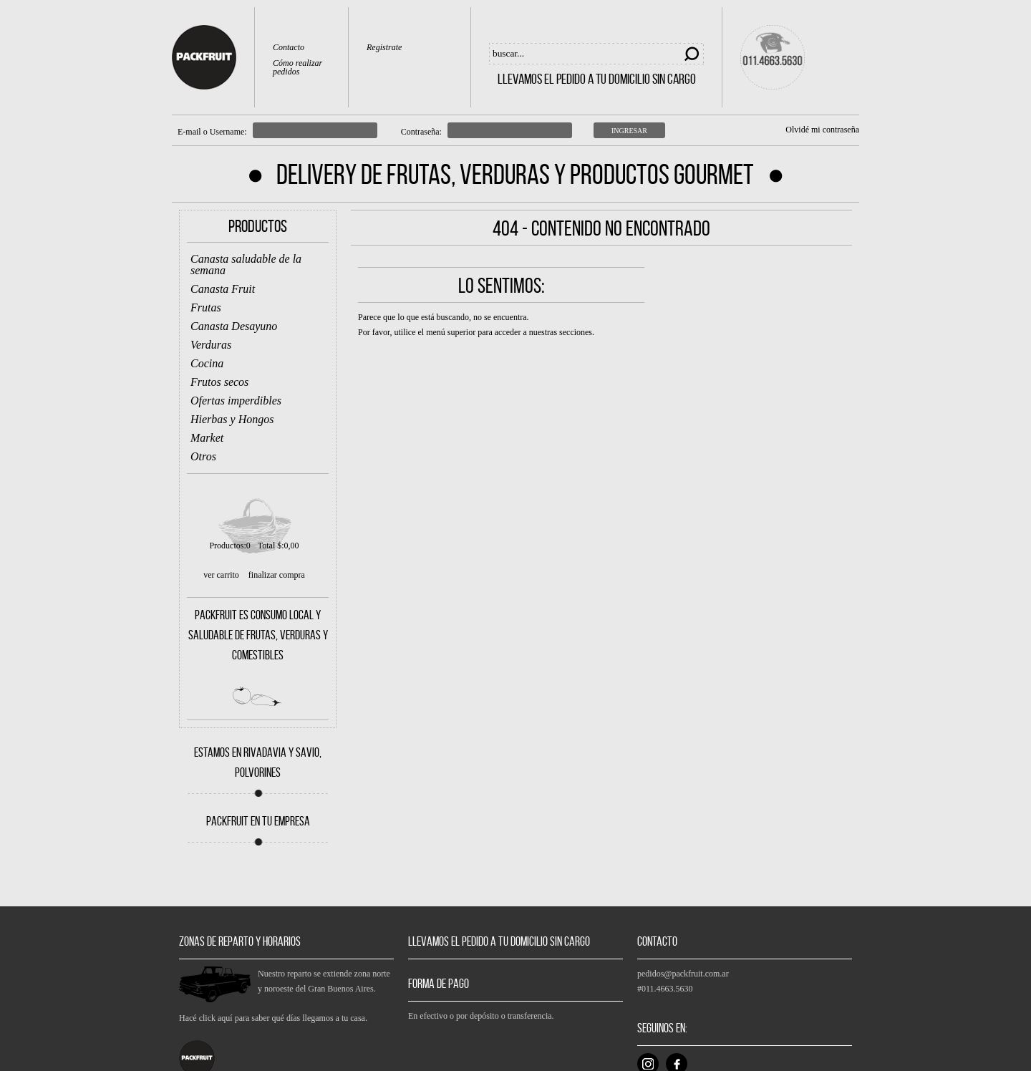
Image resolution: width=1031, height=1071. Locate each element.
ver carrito (221, 575)
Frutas (205, 307)
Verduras (210, 345)
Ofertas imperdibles (235, 400)
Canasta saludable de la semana (245, 264)
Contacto (288, 47)
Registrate (384, 47)
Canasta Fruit (222, 289)
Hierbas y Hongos (232, 419)
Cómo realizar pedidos (297, 68)
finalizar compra (276, 575)
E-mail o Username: (212, 132)
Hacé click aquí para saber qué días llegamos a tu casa (272, 1018)
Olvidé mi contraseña (822, 130)
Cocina (206, 363)
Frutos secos (219, 382)
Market (206, 438)
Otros (203, 456)
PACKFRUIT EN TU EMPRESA (258, 821)
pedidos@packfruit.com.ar (683, 974)
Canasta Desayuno (233, 326)
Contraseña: (421, 132)
